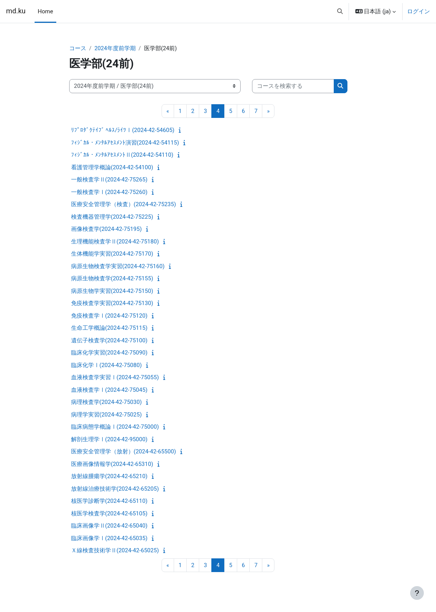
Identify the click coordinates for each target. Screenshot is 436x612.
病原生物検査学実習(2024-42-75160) (118, 266)
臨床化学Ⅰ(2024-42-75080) (106, 365)
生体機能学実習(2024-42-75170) (112, 254)
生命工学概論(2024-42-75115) (109, 328)
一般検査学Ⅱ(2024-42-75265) (109, 179)
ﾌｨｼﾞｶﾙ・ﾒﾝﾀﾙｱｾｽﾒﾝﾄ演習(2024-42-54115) (125, 142)
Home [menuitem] (45, 11)
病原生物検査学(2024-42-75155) (112, 278)
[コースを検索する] (293, 86)
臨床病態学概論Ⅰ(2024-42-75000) (115, 427)
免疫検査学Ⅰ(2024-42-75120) (109, 315)
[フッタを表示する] (417, 593)
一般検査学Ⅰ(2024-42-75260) (109, 192)
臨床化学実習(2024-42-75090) (109, 353)
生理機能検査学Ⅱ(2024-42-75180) (115, 241)
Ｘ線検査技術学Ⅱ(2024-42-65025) (115, 550)
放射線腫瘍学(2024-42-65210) (109, 476)
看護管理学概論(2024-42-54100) (112, 167)
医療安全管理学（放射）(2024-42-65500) (123, 451)
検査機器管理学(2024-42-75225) (112, 216)
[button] (340, 11)
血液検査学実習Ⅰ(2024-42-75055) (115, 377)
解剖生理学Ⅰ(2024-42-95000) (109, 439)
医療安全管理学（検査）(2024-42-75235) (123, 204)
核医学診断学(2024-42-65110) (109, 501)
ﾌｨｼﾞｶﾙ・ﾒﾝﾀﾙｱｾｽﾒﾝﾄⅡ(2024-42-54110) (122, 155)
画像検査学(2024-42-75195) (106, 229)
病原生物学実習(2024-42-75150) (112, 291)
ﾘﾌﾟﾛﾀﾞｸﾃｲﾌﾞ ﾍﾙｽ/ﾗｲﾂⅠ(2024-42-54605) (122, 130)
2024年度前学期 (115, 48)
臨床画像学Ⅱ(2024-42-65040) (109, 526)
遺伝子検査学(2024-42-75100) (109, 340)
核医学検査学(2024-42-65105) (109, 513)
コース (77, 48)
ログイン (418, 11)
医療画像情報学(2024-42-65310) (112, 464)
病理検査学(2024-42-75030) (106, 402)
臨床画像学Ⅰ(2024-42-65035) (109, 538)
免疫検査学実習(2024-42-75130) (112, 303)
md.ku (15, 11)
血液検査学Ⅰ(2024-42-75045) (109, 389)
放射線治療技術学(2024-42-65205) (115, 488)
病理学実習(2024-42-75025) (106, 414)
